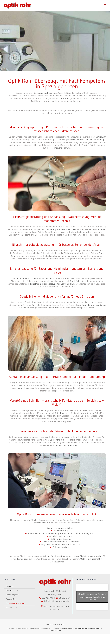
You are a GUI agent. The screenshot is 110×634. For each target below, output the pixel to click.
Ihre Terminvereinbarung (59, 148)
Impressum (50, 624)
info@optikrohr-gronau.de (56, 601)
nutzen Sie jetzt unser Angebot (87, 556)
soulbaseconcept (55, 630)
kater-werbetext (94, 628)
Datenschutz (59, 624)
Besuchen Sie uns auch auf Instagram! (55, 608)
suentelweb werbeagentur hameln (75, 628)
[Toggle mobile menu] (105, 5)
